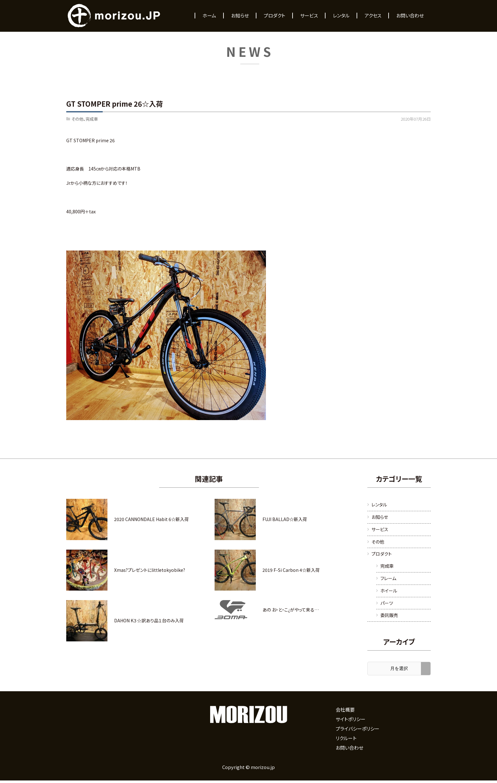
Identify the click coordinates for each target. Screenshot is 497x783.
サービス (379, 529)
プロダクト (381, 554)
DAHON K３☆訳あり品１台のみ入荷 (149, 620)
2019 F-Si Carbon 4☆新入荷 (291, 570)
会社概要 (345, 709)
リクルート (346, 738)
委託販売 (389, 615)
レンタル (379, 504)
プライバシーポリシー (357, 728)
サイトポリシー (350, 719)
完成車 (92, 119)
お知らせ (379, 517)
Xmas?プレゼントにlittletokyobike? (149, 570)
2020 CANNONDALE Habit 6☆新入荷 (151, 519)
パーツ (386, 603)
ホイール (388, 590)
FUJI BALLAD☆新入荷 (284, 519)
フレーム (388, 578)
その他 (77, 119)
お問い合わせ (349, 747)
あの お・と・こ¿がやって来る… (290, 609)
